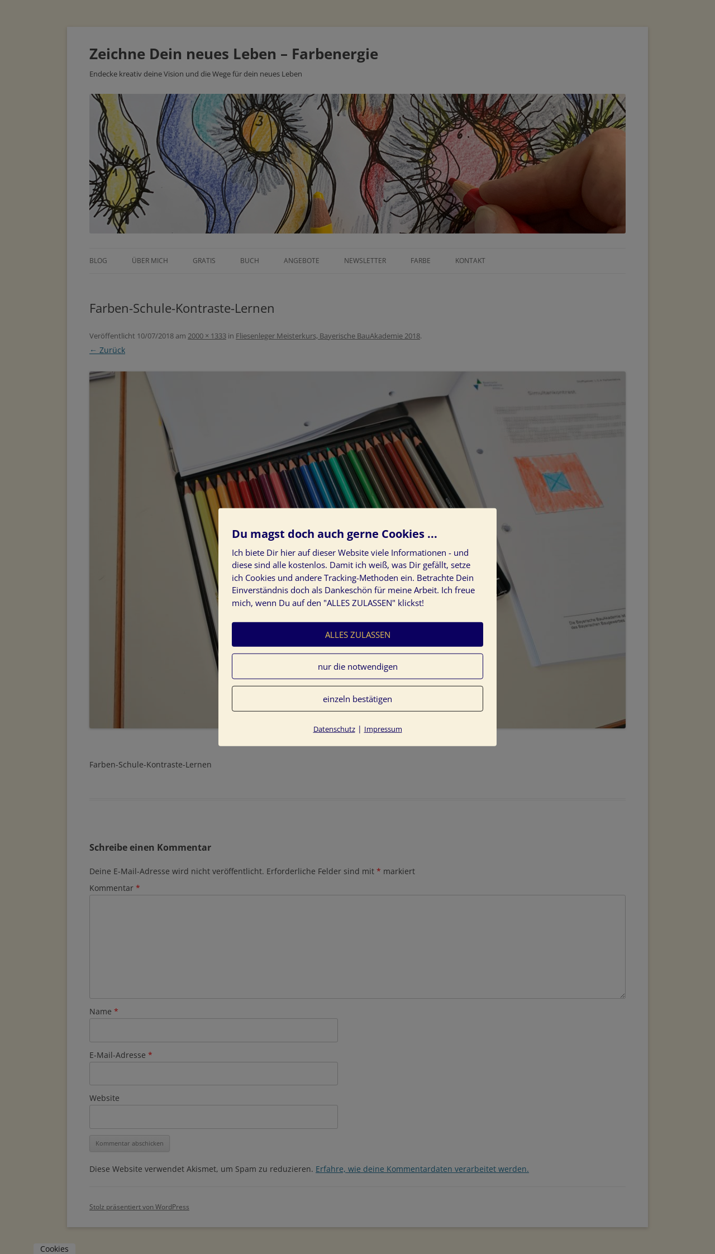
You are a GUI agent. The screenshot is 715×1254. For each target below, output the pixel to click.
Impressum (383, 729)
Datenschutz (334, 729)
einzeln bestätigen (357, 698)
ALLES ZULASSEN (357, 634)
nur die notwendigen (358, 666)
